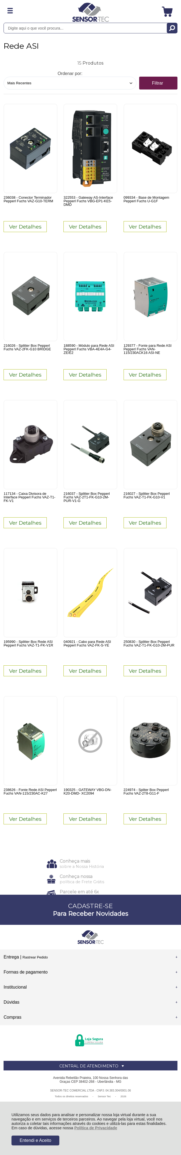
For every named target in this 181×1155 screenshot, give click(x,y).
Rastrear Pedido (35, 957)
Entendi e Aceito (35, 1140)
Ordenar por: (70, 73)
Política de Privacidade (95, 1128)
